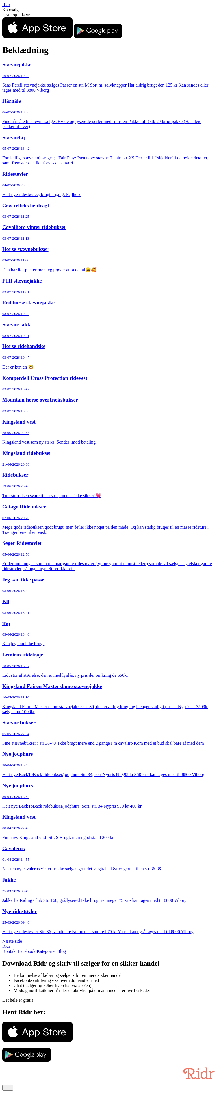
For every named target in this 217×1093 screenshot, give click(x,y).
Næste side (12, 941)
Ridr (6, 4)
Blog (61, 951)
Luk (8, 1088)
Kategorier (46, 951)
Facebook (27, 951)
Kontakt (9, 951)
